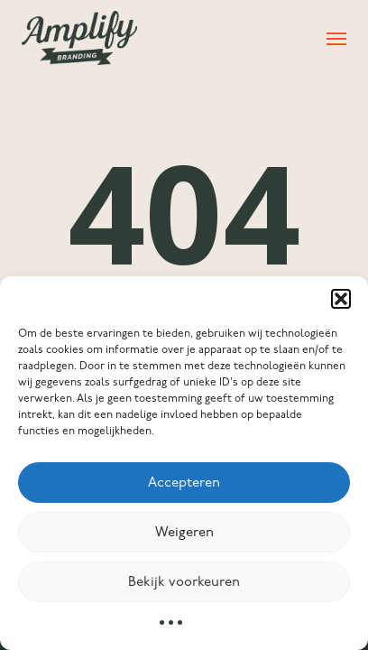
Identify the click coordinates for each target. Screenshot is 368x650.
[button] (341, 299)
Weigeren (184, 533)
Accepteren (184, 483)
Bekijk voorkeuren (184, 582)
